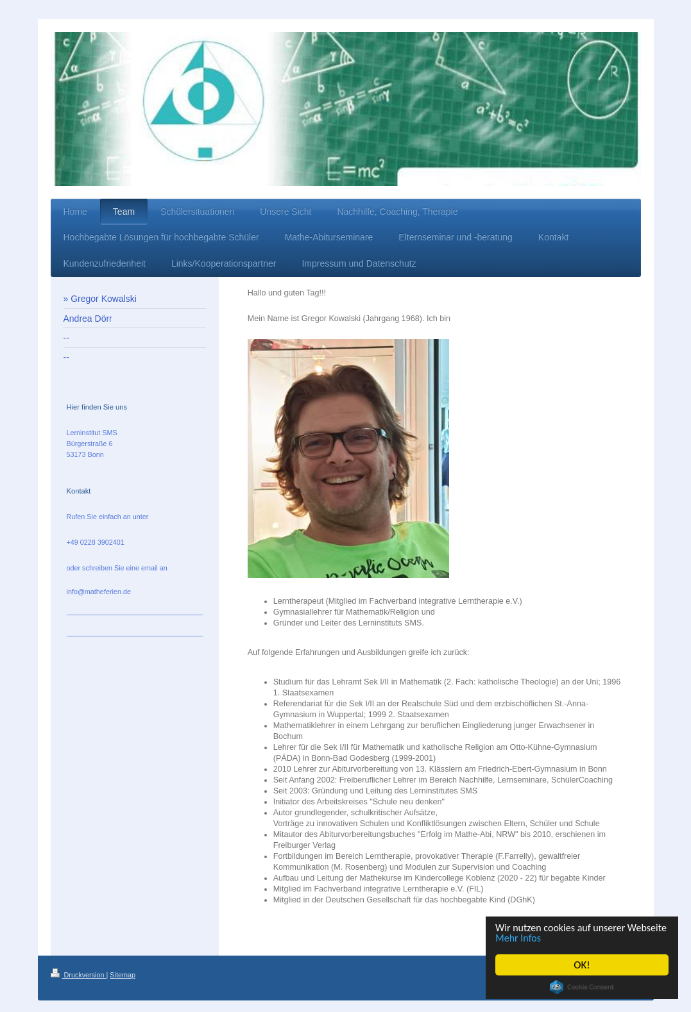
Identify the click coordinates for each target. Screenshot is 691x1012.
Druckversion (79, 975)
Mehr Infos (565, 938)
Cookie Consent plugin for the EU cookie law (583, 987)
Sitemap (122, 975)
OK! (583, 965)
